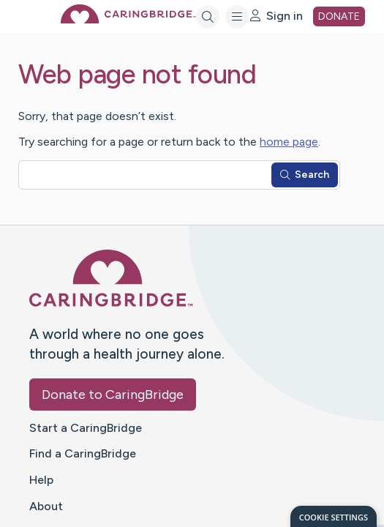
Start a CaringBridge (85, 428)
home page (289, 142)
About (46, 506)
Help (41, 480)
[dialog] (333, 516)
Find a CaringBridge (82, 453)
